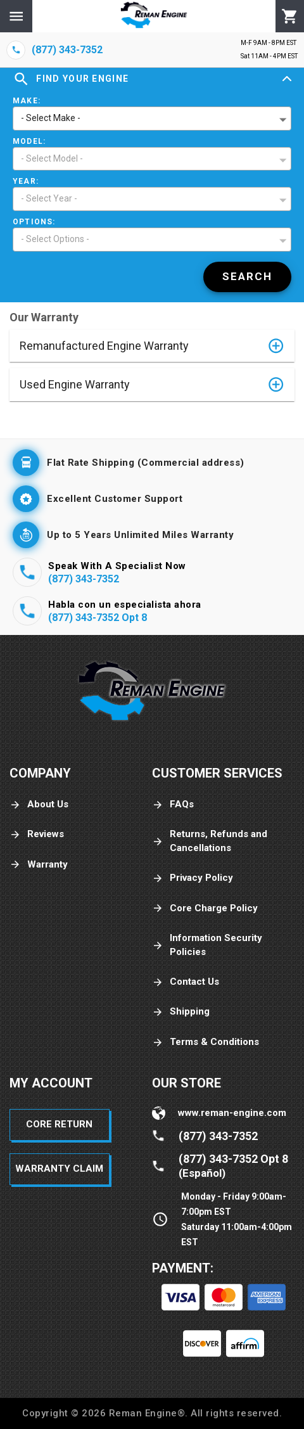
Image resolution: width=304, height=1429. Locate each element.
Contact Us (185, 982)
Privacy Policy (192, 878)
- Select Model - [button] (52, 158)
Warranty (39, 865)
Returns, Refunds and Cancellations (209, 840)
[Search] (247, 277)
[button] (152, 346)
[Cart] (290, 16)
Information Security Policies (207, 944)
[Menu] (16, 16)
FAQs (173, 804)
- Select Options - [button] (55, 239)
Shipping (181, 1012)
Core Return (59, 1124)
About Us (39, 804)
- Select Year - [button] (49, 198)
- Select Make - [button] (50, 118)
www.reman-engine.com (232, 1112)
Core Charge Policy (205, 908)
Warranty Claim (59, 1168)
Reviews (37, 834)
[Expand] (286, 79)
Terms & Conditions (205, 1042)
